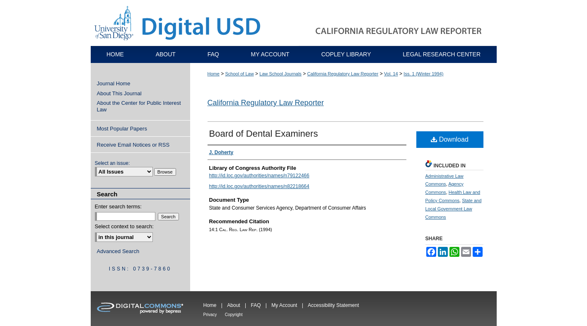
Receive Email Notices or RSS (133, 145)
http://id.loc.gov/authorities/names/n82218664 (259, 186)
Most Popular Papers (122, 129)
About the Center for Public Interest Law (139, 106)
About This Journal (119, 93)
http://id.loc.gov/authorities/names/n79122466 (259, 176)
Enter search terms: (118, 206)
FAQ (256, 305)
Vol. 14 (391, 73)
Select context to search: (124, 226)
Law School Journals (280, 73)
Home (214, 73)
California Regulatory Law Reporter (343, 73)
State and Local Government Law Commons (453, 209)
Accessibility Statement (333, 305)
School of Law (239, 73)
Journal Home (113, 83)
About (233, 305)
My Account (284, 305)
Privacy (210, 314)
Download (450, 139)
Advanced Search (118, 251)
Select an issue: (112, 163)
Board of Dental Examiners (263, 133)
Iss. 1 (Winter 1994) (423, 73)
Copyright (234, 314)
